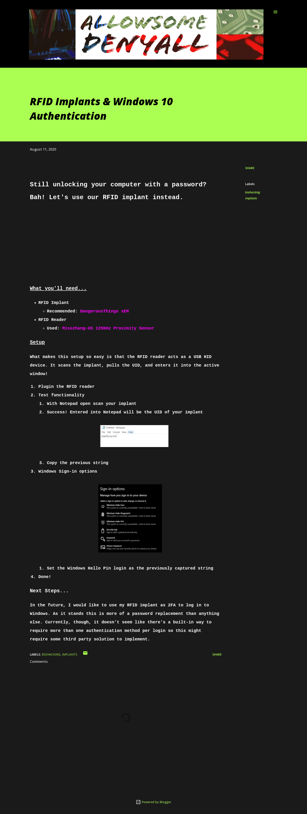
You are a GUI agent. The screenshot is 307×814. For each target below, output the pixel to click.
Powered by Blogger (153, 802)
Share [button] (250, 168)
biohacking (252, 192)
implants (251, 198)
